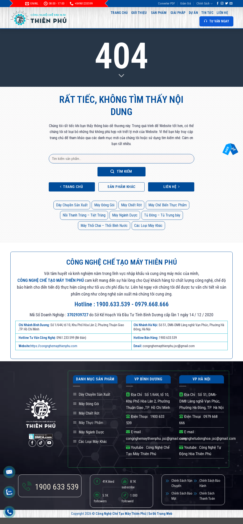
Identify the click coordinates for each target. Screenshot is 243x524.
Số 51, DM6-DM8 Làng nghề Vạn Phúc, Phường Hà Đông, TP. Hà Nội (201, 401)
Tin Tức (207, 13)
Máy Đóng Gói (104, 205)
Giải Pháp (178, 13)
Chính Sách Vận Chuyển (181, 483)
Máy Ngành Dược (125, 215)
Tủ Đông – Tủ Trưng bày (162, 215)
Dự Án (193, 13)
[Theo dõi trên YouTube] (49, 443)
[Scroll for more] (121, 76)
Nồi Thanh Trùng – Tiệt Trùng (84, 215)
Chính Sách (204, 3)
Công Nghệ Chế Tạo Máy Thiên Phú (121, 514)
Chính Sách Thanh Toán (207, 495)
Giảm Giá (185, 3)
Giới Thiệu (139, 13)
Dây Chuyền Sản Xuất (72, 205)
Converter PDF (166, 3)
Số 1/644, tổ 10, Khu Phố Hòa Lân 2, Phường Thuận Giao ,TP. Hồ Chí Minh (148, 401)
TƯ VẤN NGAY (216, 21)
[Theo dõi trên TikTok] (41, 443)
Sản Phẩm (158, 13)
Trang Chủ (119, 13)
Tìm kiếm (121, 171)
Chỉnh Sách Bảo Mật (181, 495)
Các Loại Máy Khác (148, 225)
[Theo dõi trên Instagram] (222, 3)
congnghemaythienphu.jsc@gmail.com (156, 438)
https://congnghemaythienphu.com (53, 346)
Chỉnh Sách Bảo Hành (209, 483)
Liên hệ (222, 13)
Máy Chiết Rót (131, 205)
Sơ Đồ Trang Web (160, 514)
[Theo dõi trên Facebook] (217, 3)
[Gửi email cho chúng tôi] (231, 3)
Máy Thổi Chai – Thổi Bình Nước (104, 225)
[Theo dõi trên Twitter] (226, 3)
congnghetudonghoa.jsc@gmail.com (207, 438)
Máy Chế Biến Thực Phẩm (167, 205)
